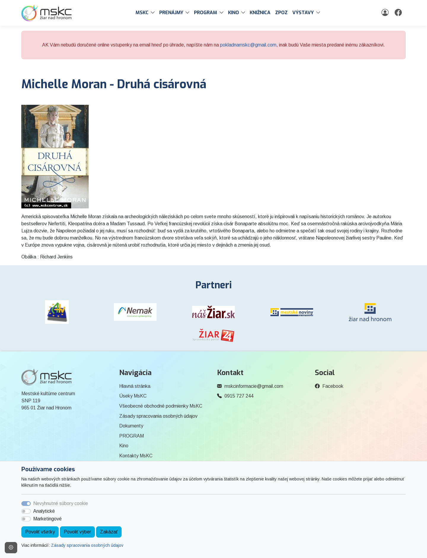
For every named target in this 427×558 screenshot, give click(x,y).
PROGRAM (131, 435)
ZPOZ (281, 12)
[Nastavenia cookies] (11, 547)
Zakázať (109, 531)
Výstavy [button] (303, 12)
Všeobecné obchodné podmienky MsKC (160, 406)
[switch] (26, 511)
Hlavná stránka (134, 386)
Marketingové (47, 518)
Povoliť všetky (40, 531)
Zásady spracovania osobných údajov (87, 545)
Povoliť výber (77, 531)
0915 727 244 (239, 395)
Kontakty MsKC (135, 455)
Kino (123, 445)
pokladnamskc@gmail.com (248, 44)
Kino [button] (233, 12)
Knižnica (260, 12)
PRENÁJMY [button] (171, 12)
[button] (154, 13)
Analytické (44, 511)
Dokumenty (131, 425)
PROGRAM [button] (205, 12)
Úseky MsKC (132, 395)
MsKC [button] (142, 12)
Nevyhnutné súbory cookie (60, 503)
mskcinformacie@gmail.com (253, 386)
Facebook (332, 386)
